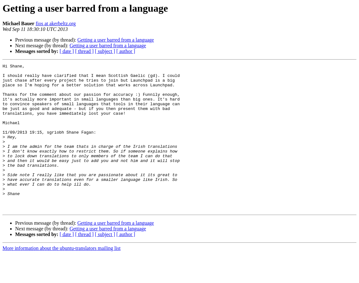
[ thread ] (84, 51)
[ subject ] (105, 51)
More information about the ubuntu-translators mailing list (62, 277)
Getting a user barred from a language (115, 40)
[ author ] (125, 51)
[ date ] (67, 51)
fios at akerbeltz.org (56, 23)
